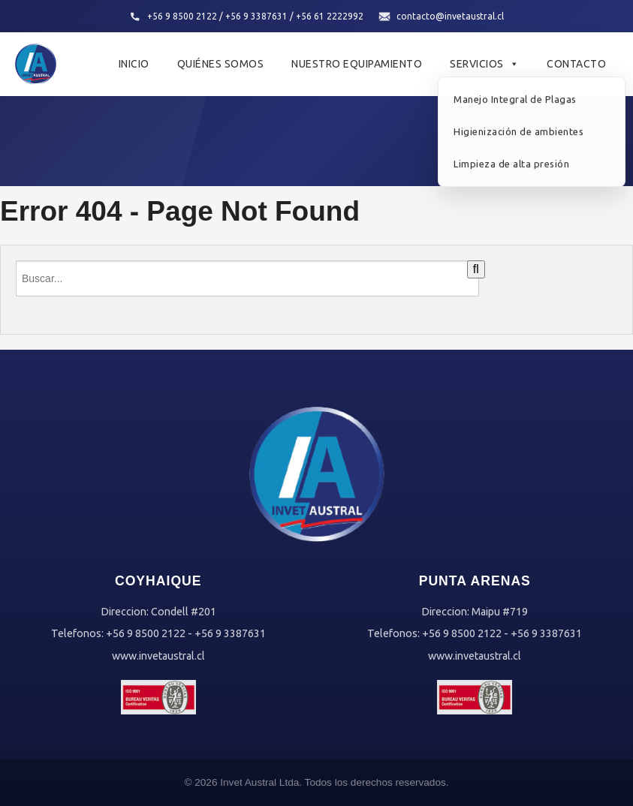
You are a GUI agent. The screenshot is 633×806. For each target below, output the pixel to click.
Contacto (576, 64)
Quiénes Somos (220, 64)
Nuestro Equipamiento (356, 64)
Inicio (134, 64)
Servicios (484, 64)
